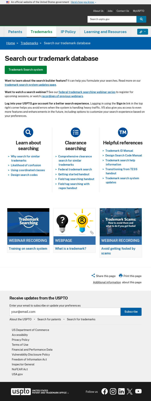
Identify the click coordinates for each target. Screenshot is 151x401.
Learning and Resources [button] (105, 32)
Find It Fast (139, 31)
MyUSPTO (138, 10)
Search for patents (49, 319)
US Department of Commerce (30, 330)
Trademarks (29, 43)
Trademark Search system (26, 69)
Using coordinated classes (28, 170)
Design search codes (24, 174)
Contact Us (123, 10)
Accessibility (20, 334)
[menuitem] (15, 31)
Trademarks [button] (41, 32)
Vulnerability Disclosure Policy (31, 354)
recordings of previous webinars (62, 96)
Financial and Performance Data (32, 349)
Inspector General (23, 364)
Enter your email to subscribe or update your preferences (45, 305)
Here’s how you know (84, 2)
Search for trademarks (81, 319)
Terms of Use (20, 344)
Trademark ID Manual (119, 150)
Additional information (107, 282)
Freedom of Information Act (29, 359)
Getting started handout (73, 174)
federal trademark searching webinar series (87, 92)
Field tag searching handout (76, 179)
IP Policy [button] (68, 32)
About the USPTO (20, 319)
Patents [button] (15, 32)
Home (10, 43)
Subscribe (131, 311)
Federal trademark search (75, 169)
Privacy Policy (20, 339)
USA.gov (17, 374)
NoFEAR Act (20, 369)
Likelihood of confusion (26, 165)
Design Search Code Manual (123, 155)
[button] (103, 276)
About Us (98, 10)
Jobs (110, 10)
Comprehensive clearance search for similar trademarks (75, 160)
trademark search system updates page (30, 84)
